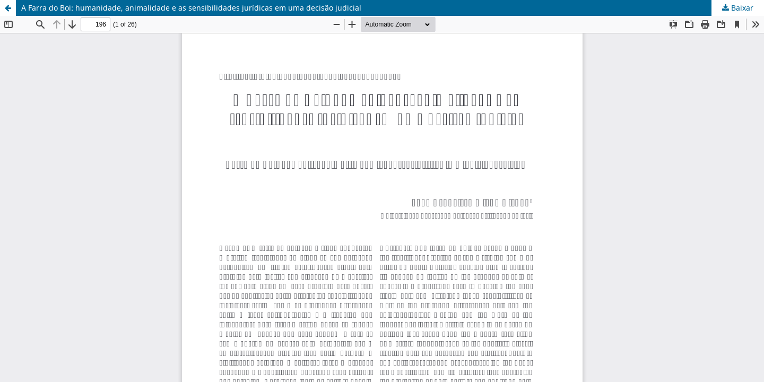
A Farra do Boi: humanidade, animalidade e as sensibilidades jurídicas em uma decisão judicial (191, 8)
